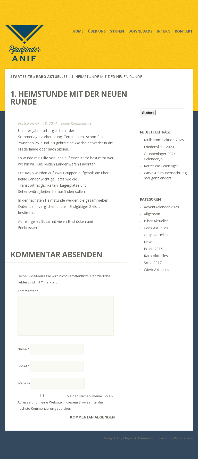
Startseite (21, 76)
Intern (163, 31)
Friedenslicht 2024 (159, 146)
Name (23, 355)
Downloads (140, 31)
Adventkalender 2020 (161, 206)
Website (24, 389)
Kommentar (28, 291)
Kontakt (184, 31)
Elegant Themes (137, 444)
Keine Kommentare (76, 123)
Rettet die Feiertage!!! (161, 165)
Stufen (117, 31)
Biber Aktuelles (156, 220)
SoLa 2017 (153, 262)
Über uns (97, 31)
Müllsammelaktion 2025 (164, 139)
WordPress (183, 444)
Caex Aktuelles (156, 227)
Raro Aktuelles (52, 76)
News (148, 241)
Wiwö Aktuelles (156, 269)
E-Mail (23, 372)
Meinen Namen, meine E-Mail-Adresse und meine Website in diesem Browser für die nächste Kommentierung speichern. (65, 408)
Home (78, 31)
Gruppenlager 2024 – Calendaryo (161, 156)
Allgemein (152, 213)
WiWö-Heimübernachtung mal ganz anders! (165, 175)
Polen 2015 (153, 248)
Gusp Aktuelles (156, 234)
